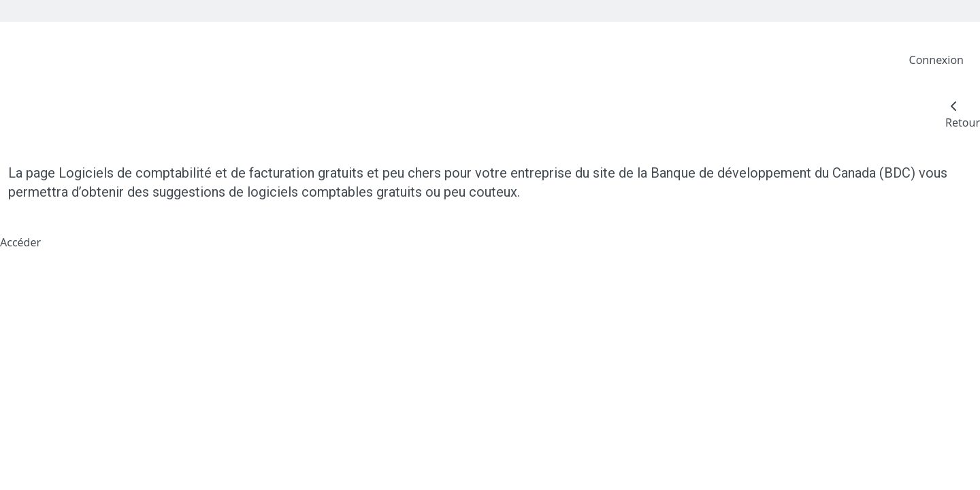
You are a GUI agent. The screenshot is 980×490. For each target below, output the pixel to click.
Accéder (20, 242)
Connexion (936, 59)
